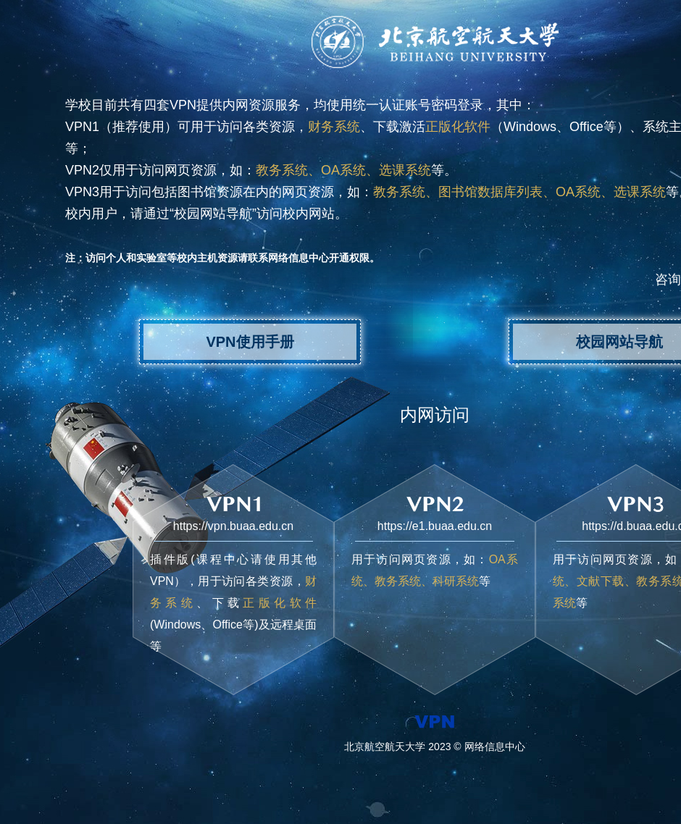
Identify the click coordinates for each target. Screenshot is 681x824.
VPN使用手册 (249, 342)
